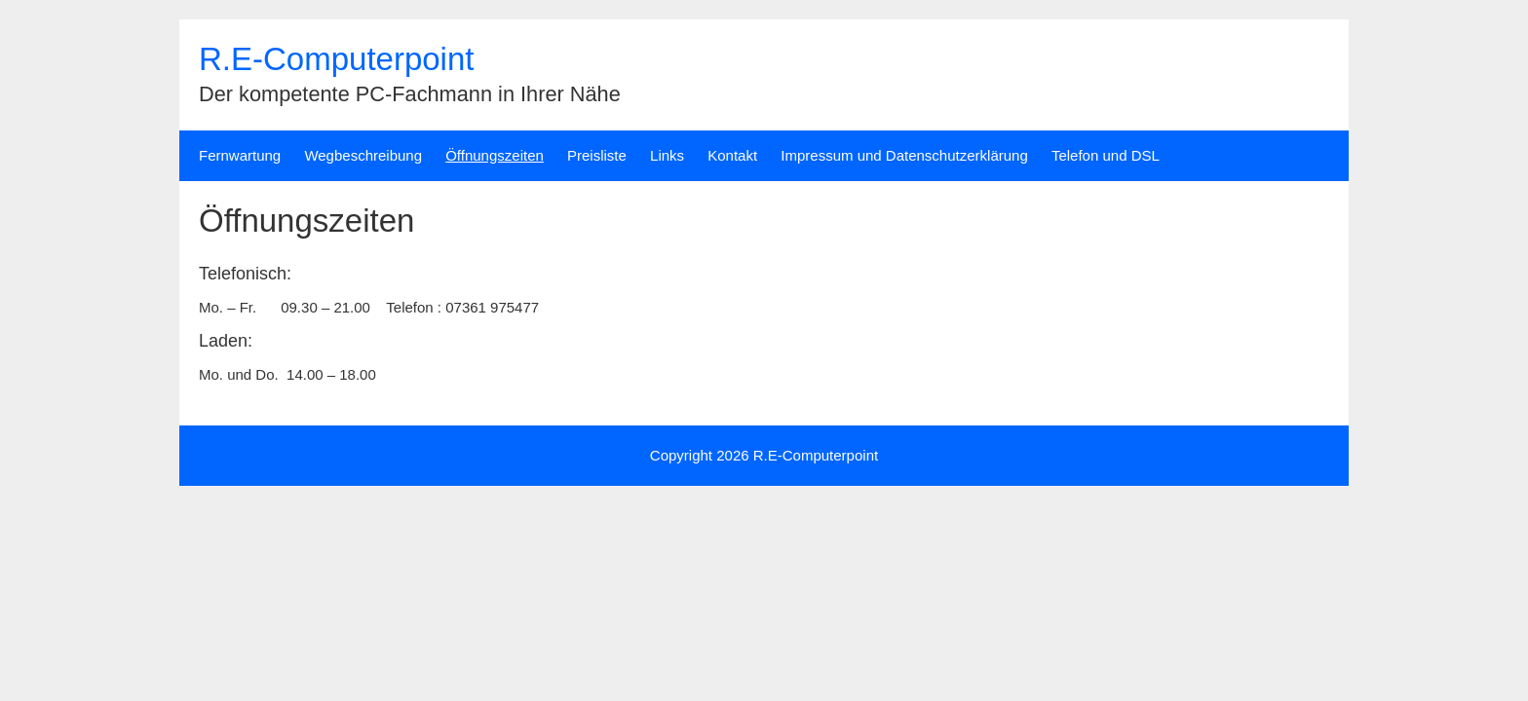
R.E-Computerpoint (336, 59)
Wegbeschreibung (363, 155)
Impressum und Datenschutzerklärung (904, 155)
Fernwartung (240, 155)
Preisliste (597, 155)
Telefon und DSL (1105, 155)
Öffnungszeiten (494, 155)
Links (667, 155)
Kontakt (732, 155)
